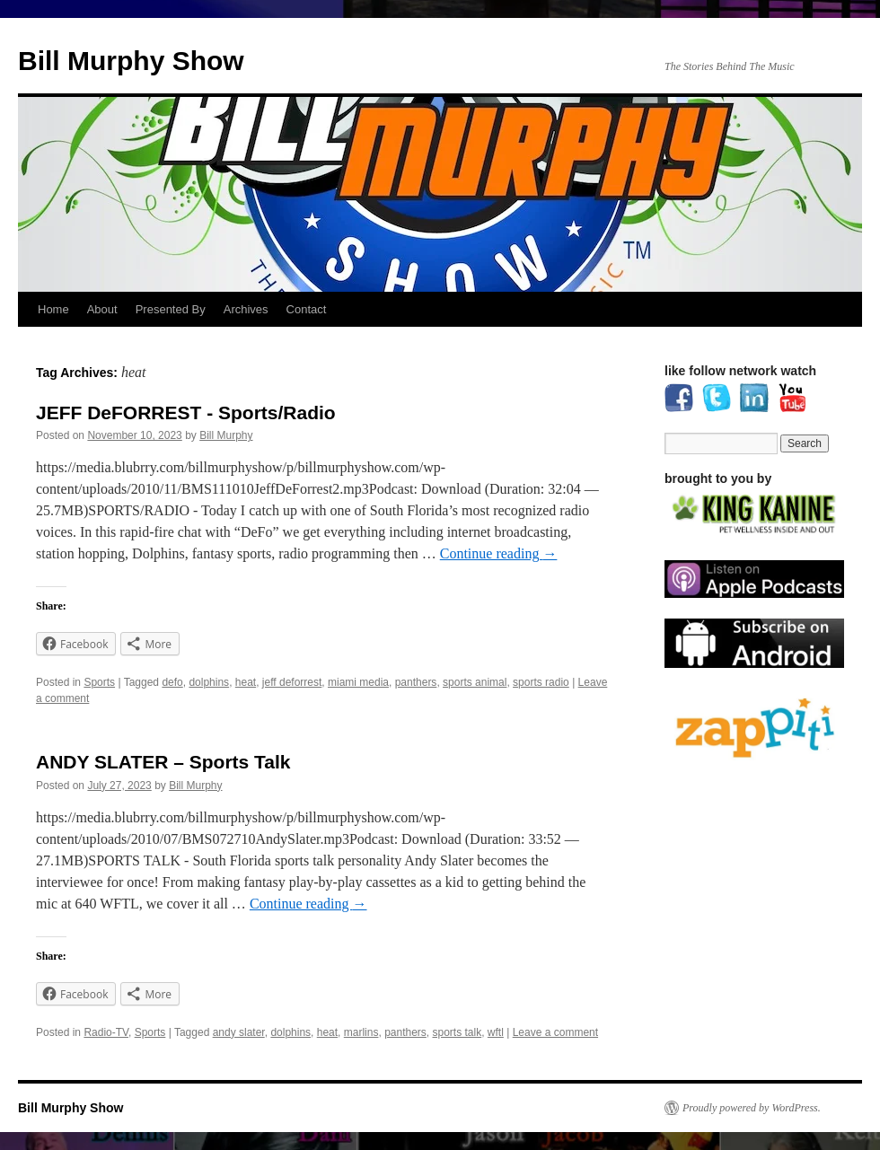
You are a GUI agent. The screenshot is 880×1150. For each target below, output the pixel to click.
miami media (358, 682)
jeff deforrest (291, 682)
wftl (496, 1032)
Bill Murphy (225, 435)
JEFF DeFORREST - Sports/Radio (186, 412)
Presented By (171, 309)
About (102, 309)
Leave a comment (555, 1032)
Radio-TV (106, 1032)
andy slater (239, 1032)
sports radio (541, 682)
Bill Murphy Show (131, 60)
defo (172, 682)
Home (53, 309)
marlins (361, 1032)
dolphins (209, 682)
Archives (246, 309)
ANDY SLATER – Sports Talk (163, 761)
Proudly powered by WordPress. (751, 1108)
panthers (416, 682)
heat (245, 682)
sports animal (474, 682)
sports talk (457, 1032)
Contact (306, 309)
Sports (99, 682)
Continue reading (499, 553)
